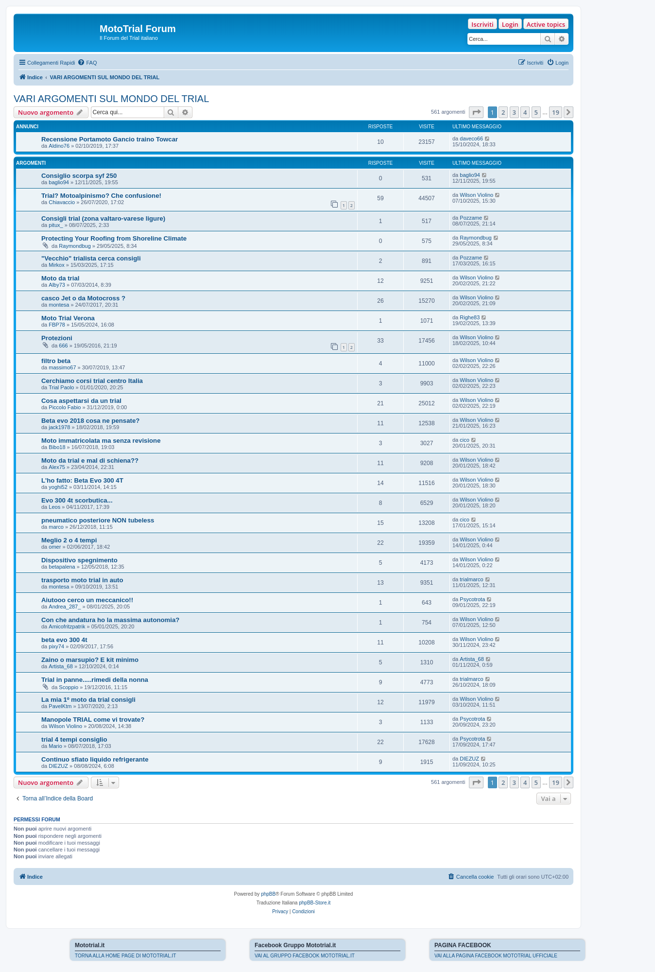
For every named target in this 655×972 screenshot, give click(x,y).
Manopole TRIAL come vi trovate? (92, 719)
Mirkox (56, 265)
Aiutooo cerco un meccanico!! (87, 600)
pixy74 (56, 646)
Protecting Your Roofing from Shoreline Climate (114, 238)
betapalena (62, 567)
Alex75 (57, 467)
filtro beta (55, 360)
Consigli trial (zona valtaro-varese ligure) (103, 218)
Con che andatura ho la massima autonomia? (110, 620)
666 (63, 345)
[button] (476, 112)
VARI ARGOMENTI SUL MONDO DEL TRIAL (111, 98)
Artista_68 (61, 666)
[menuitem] (87, 63)
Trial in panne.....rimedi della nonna (94, 679)
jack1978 (59, 427)
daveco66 (471, 138)
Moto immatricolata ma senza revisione (101, 440)
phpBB (268, 894)
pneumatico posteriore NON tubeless (97, 520)
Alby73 (57, 285)
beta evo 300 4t (64, 639)
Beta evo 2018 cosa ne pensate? (90, 420)
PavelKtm (60, 706)
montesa (59, 305)
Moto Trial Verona (68, 318)
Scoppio (68, 687)
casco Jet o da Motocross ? (83, 298)
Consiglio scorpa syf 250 (79, 175)
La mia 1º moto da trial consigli (88, 699)
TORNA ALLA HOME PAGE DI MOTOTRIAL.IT (125, 955)
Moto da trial (60, 278)
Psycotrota (472, 599)
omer (55, 547)
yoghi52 (58, 487)
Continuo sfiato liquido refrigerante (95, 759)
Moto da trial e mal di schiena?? (89, 460)
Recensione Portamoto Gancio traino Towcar (109, 139)
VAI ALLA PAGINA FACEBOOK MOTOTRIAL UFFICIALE (495, 955)
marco (56, 527)
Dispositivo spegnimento (79, 560)
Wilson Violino (476, 195)
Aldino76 (59, 146)
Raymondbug (74, 246)
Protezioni (56, 338)
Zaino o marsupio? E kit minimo (89, 659)
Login (510, 24)
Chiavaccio (62, 202)
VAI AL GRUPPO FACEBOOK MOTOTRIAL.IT (305, 955)
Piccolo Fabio (65, 407)
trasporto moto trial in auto (82, 580)
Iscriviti (482, 24)
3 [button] (514, 112)
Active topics (546, 24)
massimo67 (62, 367)
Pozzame (471, 218)
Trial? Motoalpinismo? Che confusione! (101, 195)
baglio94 (59, 182)
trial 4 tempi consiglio (74, 739)
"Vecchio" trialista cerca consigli (91, 258)
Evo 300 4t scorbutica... (77, 500)
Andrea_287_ (65, 606)
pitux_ (56, 225)
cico (464, 440)
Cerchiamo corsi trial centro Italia (92, 380)
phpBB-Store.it (314, 902)
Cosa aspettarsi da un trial (81, 400)
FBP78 (57, 325)
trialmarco (471, 579)
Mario (55, 746)
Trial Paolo (61, 387)
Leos (54, 507)
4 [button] (525, 112)
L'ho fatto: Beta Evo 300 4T (82, 480)
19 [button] (555, 112)
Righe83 (470, 317)
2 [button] (503, 112)
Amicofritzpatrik (67, 626)
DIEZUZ (58, 766)
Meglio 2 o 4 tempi (69, 540)
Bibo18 (57, 447)
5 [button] (536, 112)
